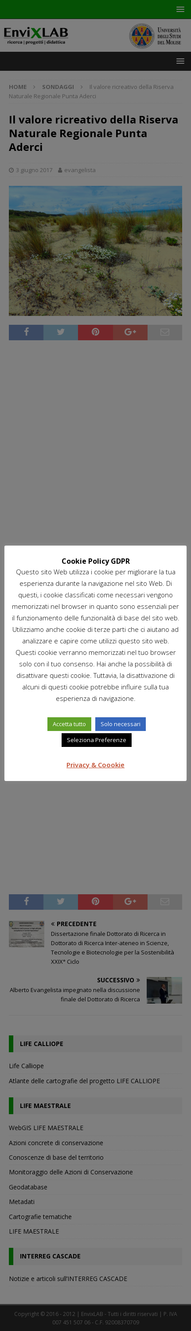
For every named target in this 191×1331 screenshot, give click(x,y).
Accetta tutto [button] (69, 724)
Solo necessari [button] (120, 724)
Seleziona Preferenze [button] (96, 740)
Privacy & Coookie (95, 764)
